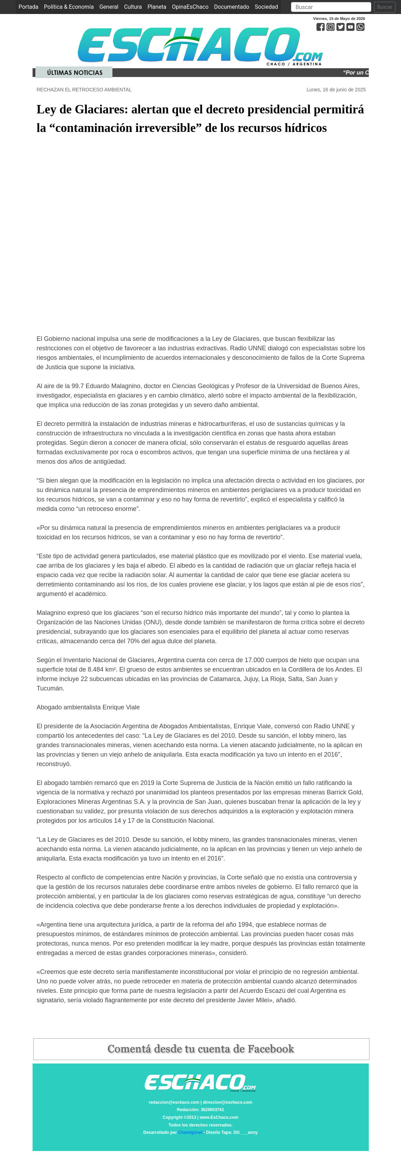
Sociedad (266, 6)
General (108, 6)
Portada (30, 6)
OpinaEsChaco (190, 6)
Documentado (231, 6)
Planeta (156, 6)
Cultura (133, 6)
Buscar (384, 7)
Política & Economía (69, 6)
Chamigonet (190, 1132)
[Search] (331, 7)
